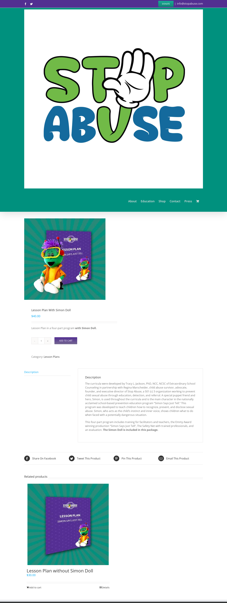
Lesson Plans (52, 357)
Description (31, 372)
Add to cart (65, 340)
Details (106, 587)
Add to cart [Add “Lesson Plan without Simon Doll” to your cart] (35, 587)
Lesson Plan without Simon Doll (60, 571)
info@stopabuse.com (190, 3)
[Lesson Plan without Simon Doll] (68, 524)
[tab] (47, 372)
